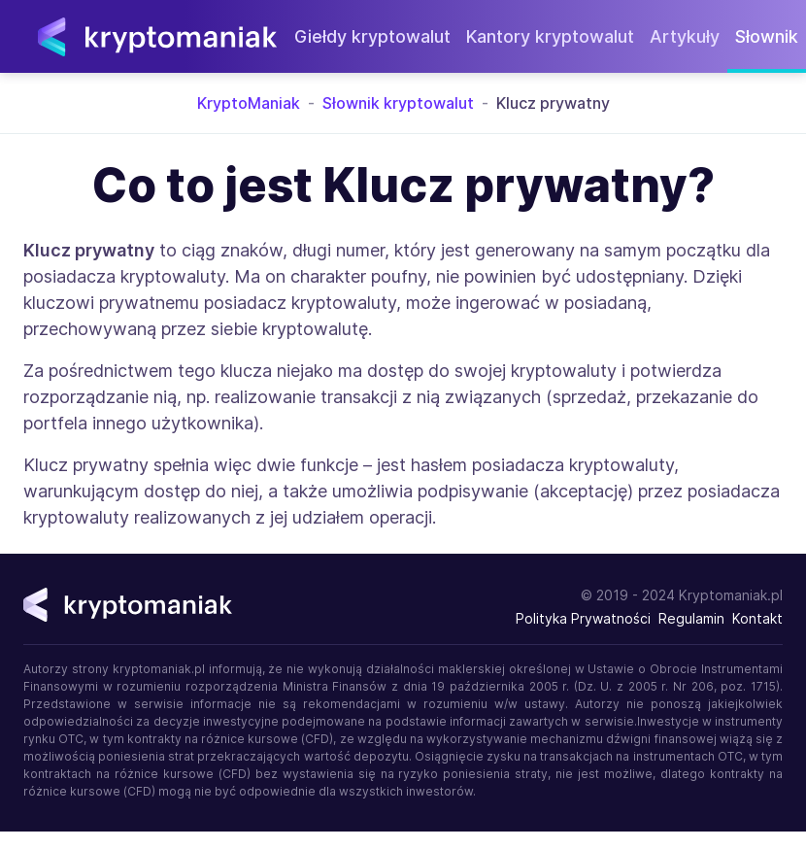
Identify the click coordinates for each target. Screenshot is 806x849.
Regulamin (691, 618)
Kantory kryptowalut (550, 36)
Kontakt (757, 618)
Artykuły (685, 36)
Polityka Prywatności (583, 618)
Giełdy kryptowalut (372, 36)
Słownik (766, 36)
